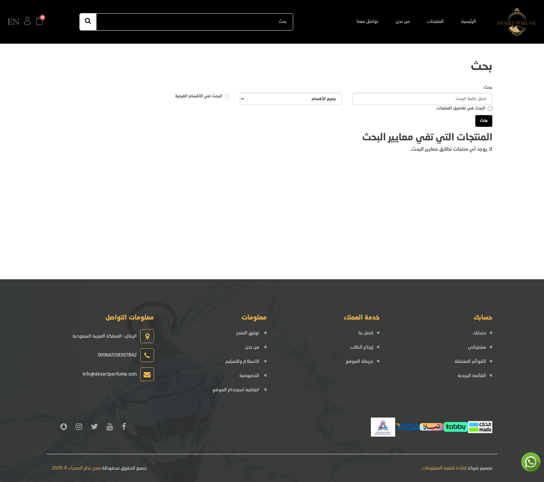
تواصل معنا (367, 21)
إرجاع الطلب (361, 347)
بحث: (487, 88)
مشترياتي (477, 347)
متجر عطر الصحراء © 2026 (76, 468)
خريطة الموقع (359, 361)
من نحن (403, 21)
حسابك (479, 333)
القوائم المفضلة (470, 361)
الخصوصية (249, 375)
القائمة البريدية (472, 375)
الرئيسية (468, 21)
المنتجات (435, 21)
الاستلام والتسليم (242, 361)
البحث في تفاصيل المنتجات (464, 108)
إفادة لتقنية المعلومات (444, 468)
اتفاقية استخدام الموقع (236, 389)
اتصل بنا (365, 333)
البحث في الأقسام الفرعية (202, 96)
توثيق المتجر (247, 333)
